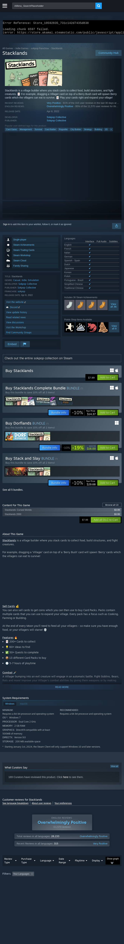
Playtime (79, 867)
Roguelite (63, 131)
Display (96, 867)
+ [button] (111, 131)
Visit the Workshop (16, 329)
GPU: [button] (81, 886)
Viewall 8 (114, 305)
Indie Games (22, 50)
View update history (16, 314)
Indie (24, 282)
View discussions (15, 324)
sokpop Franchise (40, 50)
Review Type (8, 868)
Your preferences (63, 805)
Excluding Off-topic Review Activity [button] (59, 881)
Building (98, 131)
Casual (16, 282)
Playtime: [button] (87, 881)
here (65, 779)
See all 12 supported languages (80, 267)
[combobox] (53, 6)
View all (114, 768)
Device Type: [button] (97, 886)
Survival (38, 131)
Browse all (112, 507)
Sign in (6, 226)
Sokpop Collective (56, 119)
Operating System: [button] (49, 886)
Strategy (88, 131)
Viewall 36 (113, 283)
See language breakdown (15, 805)
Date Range (62, 868)
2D (106, 131)
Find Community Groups (19, 334)
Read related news (16, 319)
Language (45, 867)
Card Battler (50, 131)
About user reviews (41, 805)
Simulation (33, 282)
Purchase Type (26, 868)
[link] (84, 415)
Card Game (11, 131)
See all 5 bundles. (12, 492)
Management (26, 131)
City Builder (75, 131)
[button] (107, 380)
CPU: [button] (68, 886)
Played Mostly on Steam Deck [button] (18, 886)
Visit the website (16, 304)
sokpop (21, 293)
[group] (61, 884)
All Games (7, 50)
